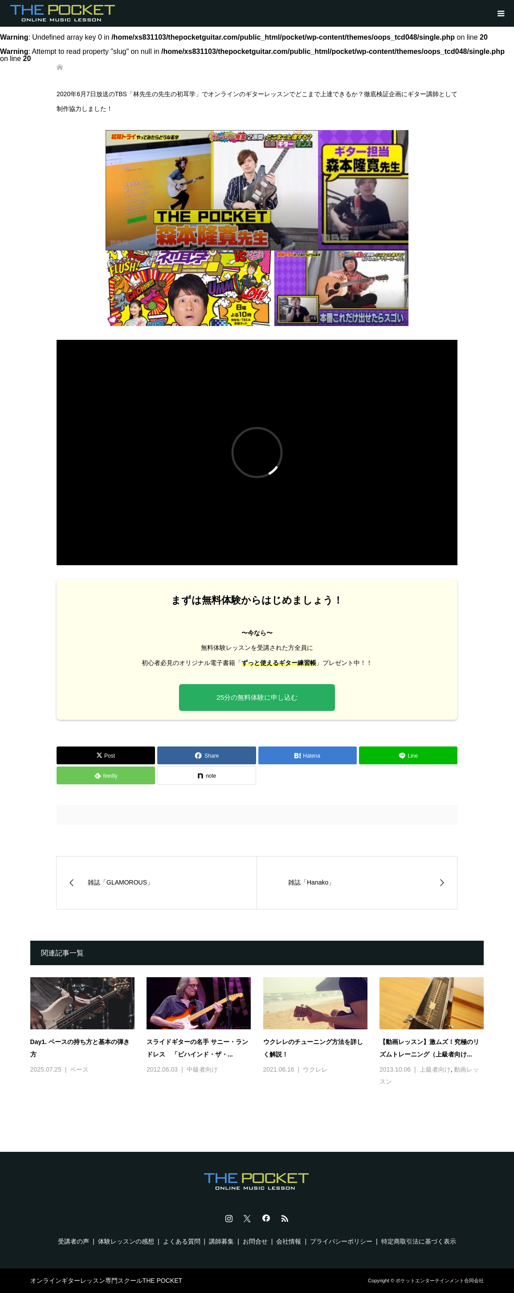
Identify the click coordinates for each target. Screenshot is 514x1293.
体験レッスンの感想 (126, 1241)
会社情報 (288, 1241)
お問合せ (255, 1241)
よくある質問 (181, 1241)
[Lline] (408, 755)
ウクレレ (315, 1069)
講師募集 (221, 1241)
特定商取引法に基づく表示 (418, 1241)
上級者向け (435, 1069)
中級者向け (202, 1069)
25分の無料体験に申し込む (257, 697)
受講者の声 (73, 1241)
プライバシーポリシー (341, 1241)
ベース (79, 1069)
